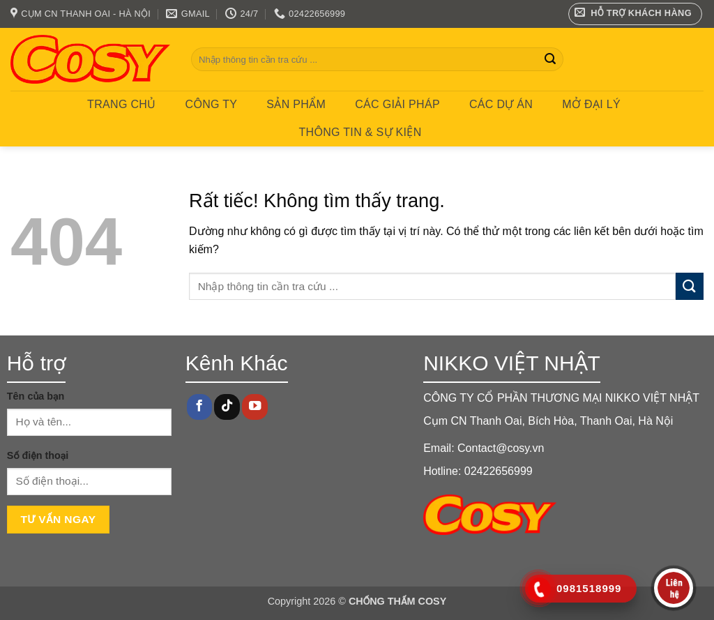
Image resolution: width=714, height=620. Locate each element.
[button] (635, 14)
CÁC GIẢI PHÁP (397, 104)
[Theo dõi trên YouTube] (254, 407)
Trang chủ (121, 104)
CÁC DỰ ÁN (501, 104)
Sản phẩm (296, 104)
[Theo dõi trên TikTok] (226, 407)
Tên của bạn (36, 396)
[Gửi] (550, 59)
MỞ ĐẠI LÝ (591, 104)
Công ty (211, 104)
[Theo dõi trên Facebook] (199, 407)
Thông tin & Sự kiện (359, 132)
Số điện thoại (37, 455)
